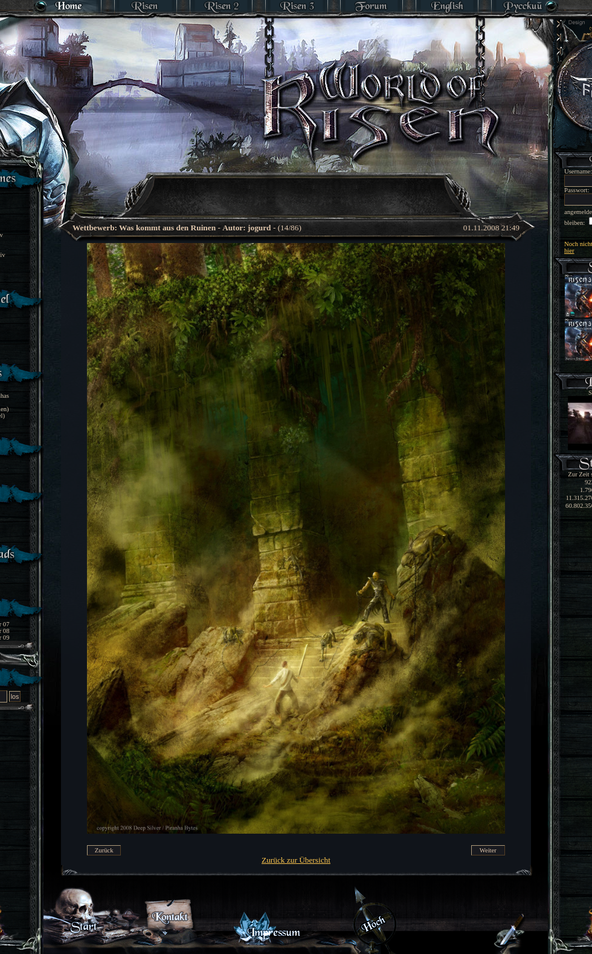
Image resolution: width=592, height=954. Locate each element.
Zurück (104, 850)
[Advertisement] (296, 187)
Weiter (488, 850)
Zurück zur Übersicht (296, 860)
